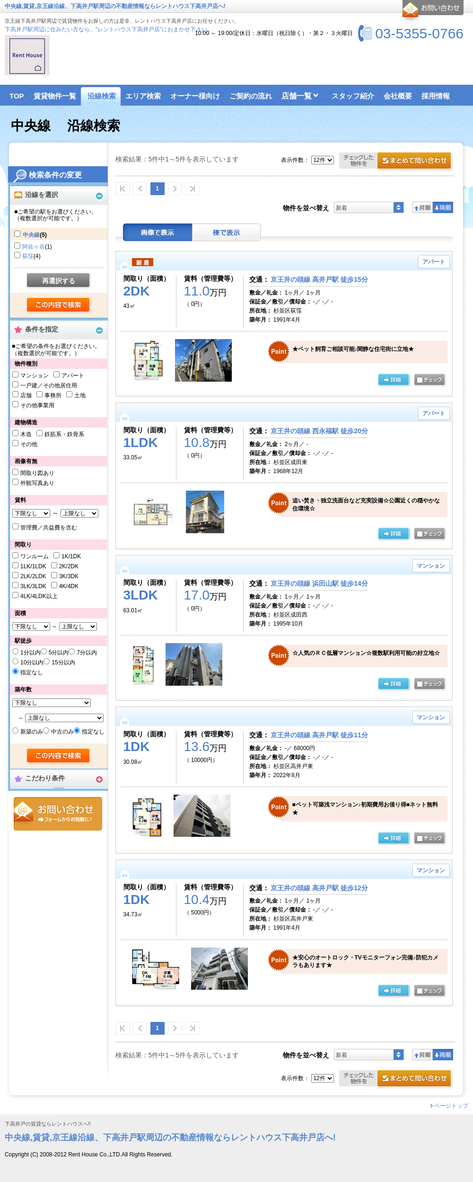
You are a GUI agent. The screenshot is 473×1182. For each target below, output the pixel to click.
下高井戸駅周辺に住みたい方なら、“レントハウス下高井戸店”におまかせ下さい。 (109, 29)
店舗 (26, 395)
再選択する (58, 281)
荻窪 (28, 256)
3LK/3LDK (33, 586)
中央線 (31, 235)
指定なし (31, 672)
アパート (72, 375)
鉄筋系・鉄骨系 (64, 434)
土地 (80, 395)
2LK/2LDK (33, 576)
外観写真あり (37, 483)
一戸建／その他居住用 (48, 385)
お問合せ (58, 814)
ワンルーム (34, 556)
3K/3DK (69, 576)
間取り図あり (37, 473)
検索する (59, 305)
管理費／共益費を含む (48, 527)
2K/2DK (69, 566)
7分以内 (87, 652)
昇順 (422, 207)
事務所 (52, 395)
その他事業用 (37, 405)
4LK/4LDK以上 (39, 596)
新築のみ (31, 731)
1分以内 (30, 652)
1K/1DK (71, 556)
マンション (34, 375)
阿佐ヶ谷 (33, 246)
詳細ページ (393, 380)
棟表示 (226, 232)
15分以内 (63, 662)
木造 (26, 434)
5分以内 (59, 652)
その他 (28, 444)
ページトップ (451, 1105)
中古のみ (62, 731)
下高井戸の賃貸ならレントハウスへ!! (48, 1124)
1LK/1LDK (33, 566)
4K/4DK (69, 586)
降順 (443, 207)
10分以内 (32, 662)
